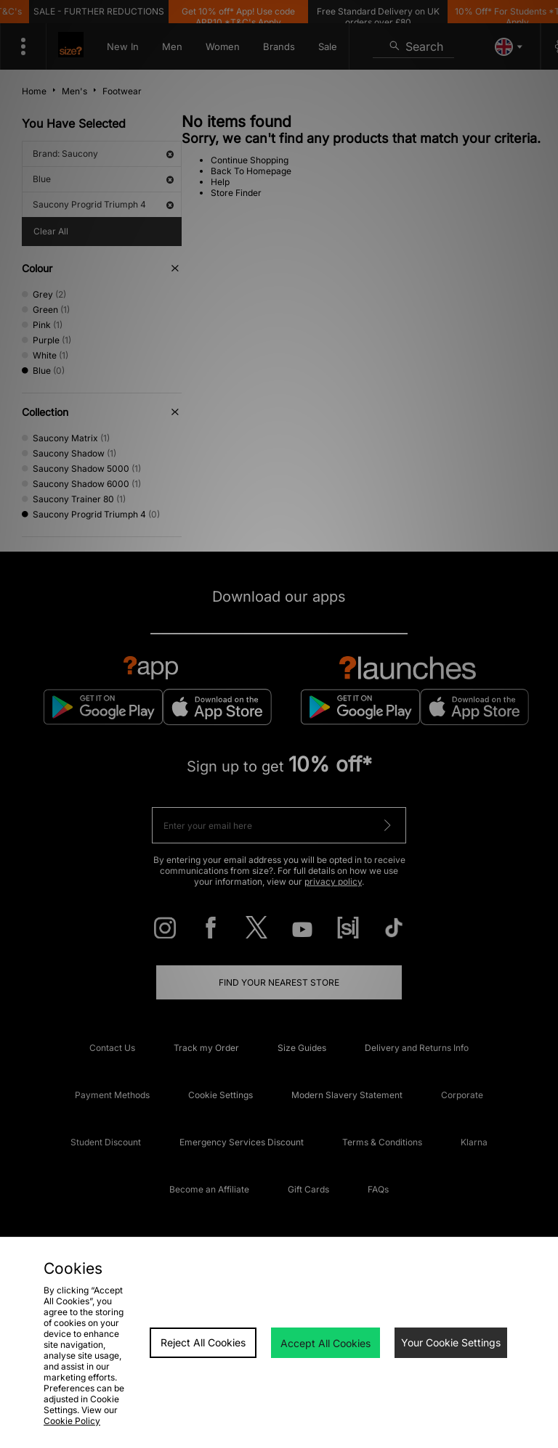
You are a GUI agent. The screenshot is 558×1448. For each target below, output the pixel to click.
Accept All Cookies (325, 1343)
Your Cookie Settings (451, 1342)
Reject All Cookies (203, 1342)
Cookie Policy (72, 1420)
